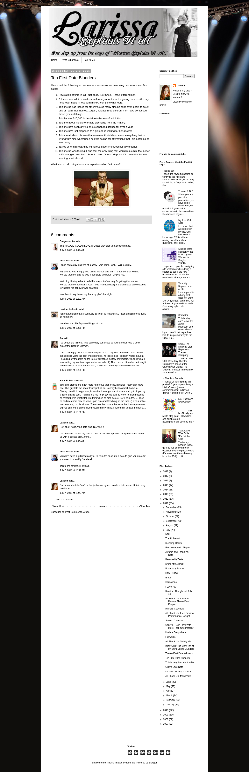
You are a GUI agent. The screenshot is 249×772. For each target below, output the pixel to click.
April (168, 690)
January (170, 704)
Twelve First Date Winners (179, 653)
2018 (166, 471)
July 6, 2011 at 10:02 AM (72, 298)
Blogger (153, 762)
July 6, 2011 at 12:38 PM (72, 328)
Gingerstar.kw (67, 241)
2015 (166, 485)
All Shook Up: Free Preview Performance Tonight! (179, 614)
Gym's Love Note (174, 667)
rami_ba (130, 762)
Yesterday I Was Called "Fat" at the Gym (184, 434)
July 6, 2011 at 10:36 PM (72, 412)
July (168, 530)
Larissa (64, 422)
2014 (166, 489)
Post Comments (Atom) (77, 512)
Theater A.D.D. (186, 191)
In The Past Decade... (173, 378)
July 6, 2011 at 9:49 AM (72, 250)
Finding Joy (168, 171)
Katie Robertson (69, 380)
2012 (166, 498)
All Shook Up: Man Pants (178, 676)
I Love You (170, 586)
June (169, 682)
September (172, 521)
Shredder (183, 315)
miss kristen (66, 260)
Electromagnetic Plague (177, 547)
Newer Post (58, 506)
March (169, 695)
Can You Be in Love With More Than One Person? (179, 626)
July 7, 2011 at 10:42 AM (72, 470)
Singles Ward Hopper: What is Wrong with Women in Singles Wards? (185, 256)
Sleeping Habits (173, 543)
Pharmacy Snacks (174, 568)
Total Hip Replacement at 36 (185, 286)
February (171, 700)
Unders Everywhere (175, 632)
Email (168, 577)
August (170, 525)
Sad (167, 534)
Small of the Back (174, 564)
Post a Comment (64, 499)
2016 (166, 480)
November (171, 511)
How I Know (171, 573)
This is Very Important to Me (179, 662)
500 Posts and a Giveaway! (185, 400)
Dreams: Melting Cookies (178, 671)
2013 (166, 494)
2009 (166, 714)
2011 (166, 503)
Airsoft (106, 118)
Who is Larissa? (70, 60)
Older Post (144, 506)
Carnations (171, 582)
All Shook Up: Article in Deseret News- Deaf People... (177, 601)
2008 (166, 719)
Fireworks (170, 637)
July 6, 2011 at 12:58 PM (72, 370)
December (171, 507)
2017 (166, 476)
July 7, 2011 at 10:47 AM (72, 493)
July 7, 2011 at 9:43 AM (72, 441)
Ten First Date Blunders (177, 658)
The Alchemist (172, 538)
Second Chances (174, 620)
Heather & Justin (69, 309)
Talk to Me (89, 60)
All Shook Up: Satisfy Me (178, 641)
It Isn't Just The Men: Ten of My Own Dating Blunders (179, 647)
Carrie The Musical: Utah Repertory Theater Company (185, 350)
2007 (166, 723)
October (170, 516)
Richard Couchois (174, 608)
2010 (166, 710)
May (168, 686)
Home (54, 60)
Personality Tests (174, 559)
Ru (61, 338)
